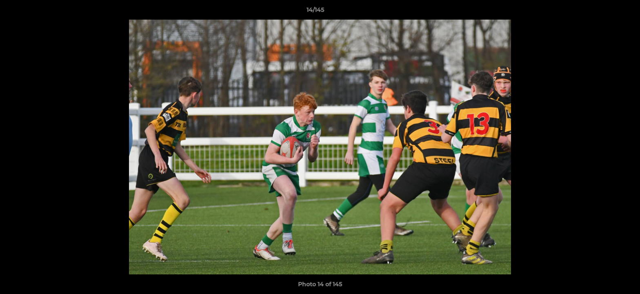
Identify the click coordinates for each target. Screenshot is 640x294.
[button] (606, 12)
